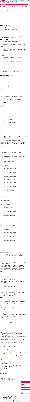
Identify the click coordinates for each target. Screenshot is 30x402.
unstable (3, 2)
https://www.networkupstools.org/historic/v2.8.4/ (8, 379)
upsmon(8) (19, 365)
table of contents (23, 387)
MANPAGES (3, 0)
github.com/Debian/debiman (10, 400)
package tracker (23, 384)
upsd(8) (3, 280)
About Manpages (7, 1)
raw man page (23, 385)
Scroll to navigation (3, 4)
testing (22, 392)
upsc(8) (19, 280)
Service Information (14, 1)
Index (3, 1)
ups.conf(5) (19, 41)
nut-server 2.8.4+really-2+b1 (16, 396)
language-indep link (23, 383)
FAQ (10, 1)
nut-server (6, 2)
